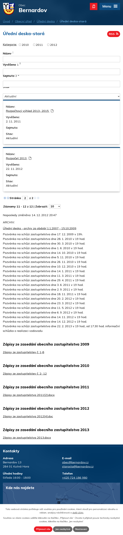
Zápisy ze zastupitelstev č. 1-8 (23, 352)
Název (7, 53)
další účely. (78, 512)
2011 (39, 45)
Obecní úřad (23, 21)
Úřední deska (46, 21)
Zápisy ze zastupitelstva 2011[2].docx (29, 395)
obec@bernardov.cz (75, 462)
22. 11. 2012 (14, 169)
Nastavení (81, 529)
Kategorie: (10, 44)
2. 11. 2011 (13, 121)
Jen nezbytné (62, 529)
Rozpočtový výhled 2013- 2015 (29, 111)
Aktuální (12, 138)
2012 (53, 45)
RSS (113, 34)
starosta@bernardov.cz (78, 466)
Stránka (15, 198)
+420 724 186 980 (74, 477)
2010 (25, 45)
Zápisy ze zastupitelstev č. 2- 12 (25, 373)
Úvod (6, 21)
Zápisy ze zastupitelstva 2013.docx (27, 437)
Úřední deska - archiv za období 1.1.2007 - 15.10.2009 (39, 228)
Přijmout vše (43, 529)
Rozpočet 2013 (18, 158)
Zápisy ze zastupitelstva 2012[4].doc (28, 416)
